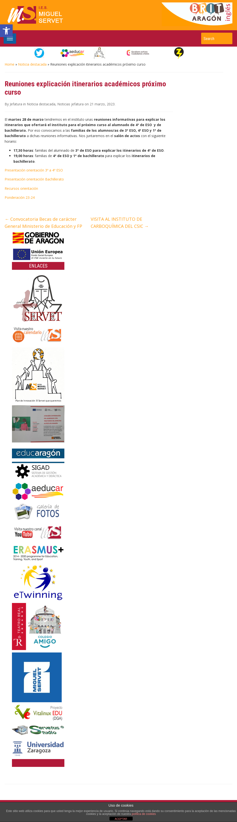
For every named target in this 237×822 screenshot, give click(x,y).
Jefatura (16, 104)
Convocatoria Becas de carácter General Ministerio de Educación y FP (43, 222)
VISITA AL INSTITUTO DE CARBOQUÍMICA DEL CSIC (120, 222)
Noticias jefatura (70, 104)
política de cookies (144, 814)
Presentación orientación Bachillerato (34, 179)
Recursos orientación (21, 188)
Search (226, 38)
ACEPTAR (121, 818)
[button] (6, 30)
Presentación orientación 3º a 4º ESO (34, 170)
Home (9, 64)
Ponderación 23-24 (20, 197)
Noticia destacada (32, 64)
